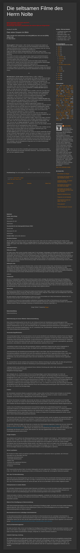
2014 (59, 75)
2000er (57, 85)
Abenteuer (68, 92)
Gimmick (70, 100)
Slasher (63, 114)
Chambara (67, 95)
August (60, 60)
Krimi (65, 105)
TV (65, 118)
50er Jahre (70, 87)
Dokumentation (59, 98)
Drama (17, 179)
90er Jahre (59, 92)
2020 (59, 47)
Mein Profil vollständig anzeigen (63, 167)
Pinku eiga (60, 109)
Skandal (57, 114)
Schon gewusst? (61, 204)
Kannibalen (58, 103)
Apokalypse (70, 94)
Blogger (47, 307)
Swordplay (71, 115)
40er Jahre (63, 87)
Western (58, 120)
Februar (61, 71)
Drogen (57, 100)
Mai (60, 67)
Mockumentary (62, 106)
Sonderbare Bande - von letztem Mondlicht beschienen (64, 181)
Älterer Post (48, 183)
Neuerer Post (10, 183)
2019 (59, 49)
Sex (69, 112)
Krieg (20, 179)
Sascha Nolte (67, 126)
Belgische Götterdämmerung (63, 194)
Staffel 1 (69, 114)
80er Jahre (13, 179)
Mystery (57, 108)
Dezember (61, 56)
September (61, 58)
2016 (59, 55)
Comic (72, 95)
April (60, 69)
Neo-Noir (62, 108)
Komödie (70, 103)
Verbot (70, 118)
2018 (59, 51)
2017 (59, 53)
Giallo (63, 100)
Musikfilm (69, 106)
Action (58, 94)
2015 (59, 73)
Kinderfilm (64, 103)
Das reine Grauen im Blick (65, 64)
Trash (60, 118)
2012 (59, 79)
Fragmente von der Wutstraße (64, 197)
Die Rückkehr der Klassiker (64, 96)
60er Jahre (62, 89)
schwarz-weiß (66, 111)
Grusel (58, 102)
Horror (66, 102)
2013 (59, 77)
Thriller (71, 117)
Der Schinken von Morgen (63, 173)
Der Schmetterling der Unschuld (64, 207)
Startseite (29, 183)
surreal (64, 115)
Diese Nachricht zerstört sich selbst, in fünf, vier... (63, 200)
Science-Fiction (60, 112)
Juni (60, 62)
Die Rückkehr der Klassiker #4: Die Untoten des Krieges (64, 185)
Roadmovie (58, 111)
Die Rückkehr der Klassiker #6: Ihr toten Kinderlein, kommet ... (65, 177)
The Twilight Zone (62, 117)
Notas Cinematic (69, 108)
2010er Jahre (65, 85)
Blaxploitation (61, 95)
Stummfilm (58, 115)
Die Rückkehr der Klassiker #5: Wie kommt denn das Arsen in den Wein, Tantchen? (65, 190)
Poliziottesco (68, 109)
